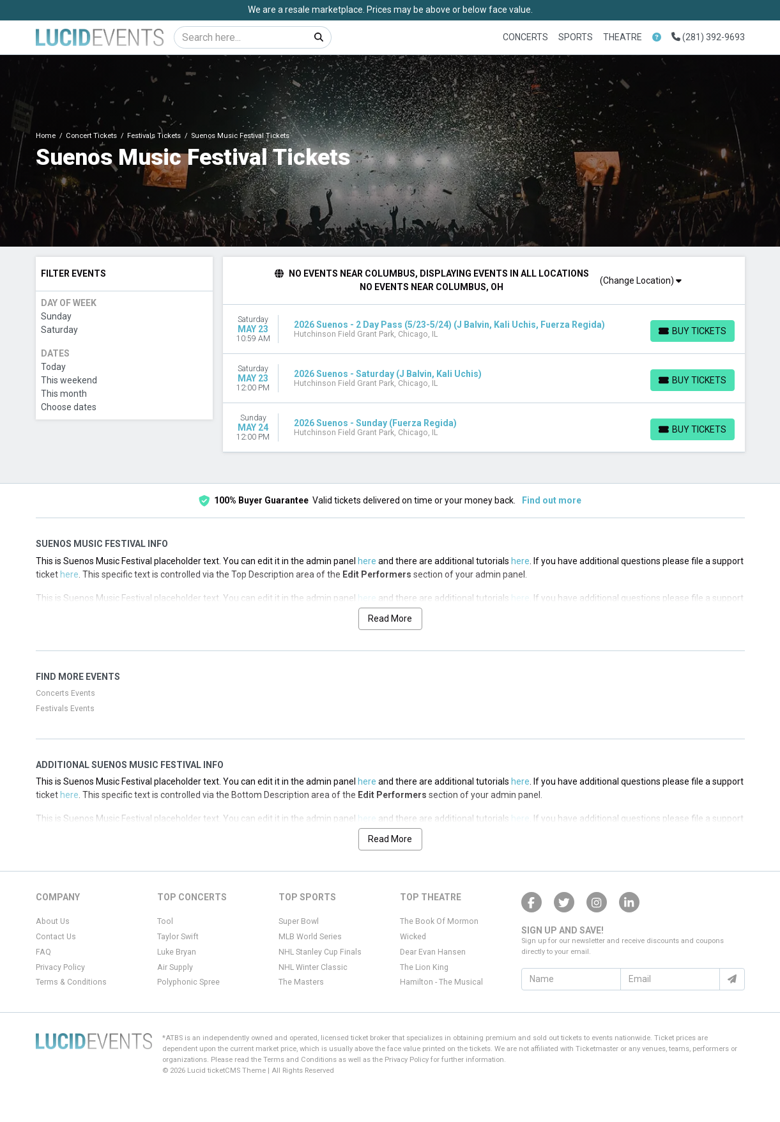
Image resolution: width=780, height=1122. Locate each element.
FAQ (43, 952)
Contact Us (56, 936)
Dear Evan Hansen (433, 952)
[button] (656, 37)
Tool (165, 921)
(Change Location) (641, 280)
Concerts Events (65, 693)
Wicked (413, 936)
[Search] (240, 37)
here (367, 561)
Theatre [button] (622, 37)
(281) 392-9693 (708, 37)
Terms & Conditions (71, 982)
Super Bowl (299, 921)
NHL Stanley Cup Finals (320, 952)
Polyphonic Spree (188, 982)
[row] (484, 329)
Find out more (551, 500)
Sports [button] (575, 37)
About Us (53, 921)
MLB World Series (310, 936)
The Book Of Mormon (439, 921)
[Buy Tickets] (692, 331)
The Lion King (424, 967)
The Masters (301, 982)
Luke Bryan (176, 952)
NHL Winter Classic (313, 967)
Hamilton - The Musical (441, 982)
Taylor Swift (178, 936)
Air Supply (175, 967)
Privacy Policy (60, 967)
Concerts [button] (525, 37)
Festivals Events (65, 708)
